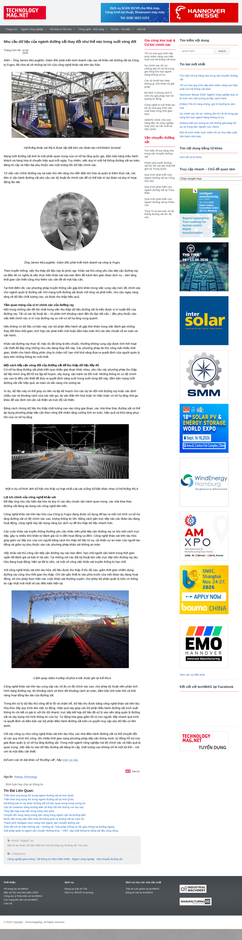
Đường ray (56, 845)
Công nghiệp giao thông (20, 859)
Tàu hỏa (81, 845)
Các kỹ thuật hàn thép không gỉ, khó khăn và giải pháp (159, 83)
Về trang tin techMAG (16, 888)
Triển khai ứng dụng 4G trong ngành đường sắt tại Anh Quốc (38, 795)
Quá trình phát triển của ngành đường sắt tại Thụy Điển (159, 189)
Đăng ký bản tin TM (76, 888)
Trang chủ (11, 29)
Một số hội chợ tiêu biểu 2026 (21, 892)
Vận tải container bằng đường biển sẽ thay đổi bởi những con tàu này (43, 807)
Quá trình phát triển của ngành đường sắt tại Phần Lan (159, 202)
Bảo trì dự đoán (16, 845)
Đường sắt (70, 845)
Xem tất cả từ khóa (190, 157)
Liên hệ (141, 29)
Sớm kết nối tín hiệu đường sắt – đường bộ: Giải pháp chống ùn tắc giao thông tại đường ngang (58, 826)
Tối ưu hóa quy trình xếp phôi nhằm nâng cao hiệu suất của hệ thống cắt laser (159, 56)
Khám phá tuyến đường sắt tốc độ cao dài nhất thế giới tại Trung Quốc (159, 165)
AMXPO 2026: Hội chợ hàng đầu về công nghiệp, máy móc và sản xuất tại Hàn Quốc (159, 124)
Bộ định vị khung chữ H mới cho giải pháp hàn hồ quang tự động (158, 95)
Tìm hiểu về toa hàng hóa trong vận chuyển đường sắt (158, 153)
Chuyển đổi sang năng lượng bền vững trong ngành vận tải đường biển (44, 815)
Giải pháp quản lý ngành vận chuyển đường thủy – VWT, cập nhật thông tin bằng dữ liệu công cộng (60, 830)
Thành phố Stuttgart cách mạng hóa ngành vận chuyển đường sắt (41, 822)
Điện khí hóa (42, 845)
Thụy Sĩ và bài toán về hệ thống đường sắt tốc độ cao (158, 214)
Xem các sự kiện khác (192, 674)
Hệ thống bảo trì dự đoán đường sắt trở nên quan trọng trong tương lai (44, 803)
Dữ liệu (30, 845)
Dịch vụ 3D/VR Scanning (79, 892)
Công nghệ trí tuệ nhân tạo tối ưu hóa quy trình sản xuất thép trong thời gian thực (159, 109)
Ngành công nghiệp (82, 859)
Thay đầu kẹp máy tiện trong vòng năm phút (28, 811)
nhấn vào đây (70, 760)
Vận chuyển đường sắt (107, 859)
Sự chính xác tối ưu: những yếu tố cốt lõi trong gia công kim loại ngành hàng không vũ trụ (159, 70)
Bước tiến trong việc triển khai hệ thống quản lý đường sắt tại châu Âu (43, 818)
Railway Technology (25, 776)
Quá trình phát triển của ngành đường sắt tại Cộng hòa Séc (159, 177)
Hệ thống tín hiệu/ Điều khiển (52, 859)
